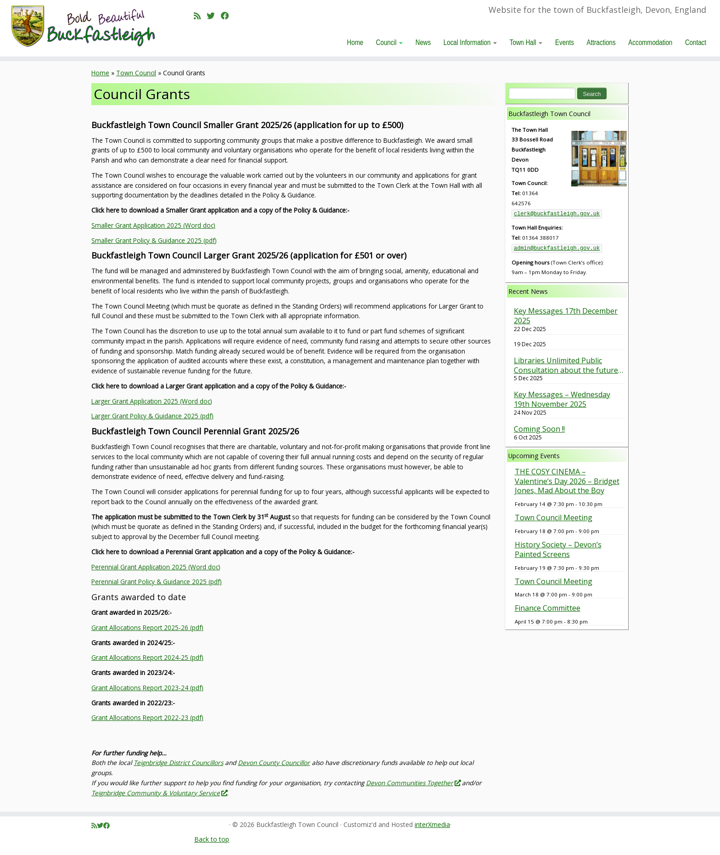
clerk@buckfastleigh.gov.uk (557, 214)
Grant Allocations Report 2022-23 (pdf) (147, 717)
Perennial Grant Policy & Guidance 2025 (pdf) (156, 581)
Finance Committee (547, 608)
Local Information (470, 42)
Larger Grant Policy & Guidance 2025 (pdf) (152, 415)
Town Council (136, 72)
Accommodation (650, 42)
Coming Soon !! (539, 429)
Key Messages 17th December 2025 (566, 316)
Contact (695, 42)
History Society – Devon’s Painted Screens (558, 549)
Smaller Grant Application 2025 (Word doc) (153, 225)
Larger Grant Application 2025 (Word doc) (151, 401)
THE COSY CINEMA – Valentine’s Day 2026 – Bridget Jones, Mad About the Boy (567, 481)
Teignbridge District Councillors (178, 762)
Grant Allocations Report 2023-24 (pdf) (147, 687)
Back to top (211, 839)
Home (355, 42)
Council (389, 42)
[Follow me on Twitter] (214, 15)
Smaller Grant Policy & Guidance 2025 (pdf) (154, 240)
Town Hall (526, 42)
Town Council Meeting (553, 517)
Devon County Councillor (274, 762)
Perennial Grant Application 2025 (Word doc (155, 566)
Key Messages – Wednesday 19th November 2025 (562, 399)
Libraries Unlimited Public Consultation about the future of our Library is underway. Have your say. (566, 365)
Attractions (601, 42)
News (423, 42)
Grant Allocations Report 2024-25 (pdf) (147, 657)
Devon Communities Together (413, 782)
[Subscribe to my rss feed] (200, 15)
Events (564, 42)
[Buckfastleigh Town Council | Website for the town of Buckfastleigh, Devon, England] (83, 26)
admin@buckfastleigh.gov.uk (557, 248)
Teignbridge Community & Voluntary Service (159, 792)
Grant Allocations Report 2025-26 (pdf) (147, 627)
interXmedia (432, 825)
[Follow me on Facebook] (228, 15)
